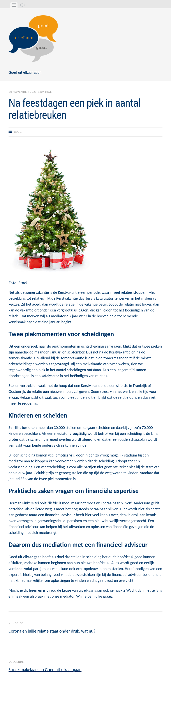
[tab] (14, 5)
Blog (18, 132)
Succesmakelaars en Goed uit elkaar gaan (85, 665)
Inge (48, 92)
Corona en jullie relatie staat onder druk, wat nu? (85, 627)
